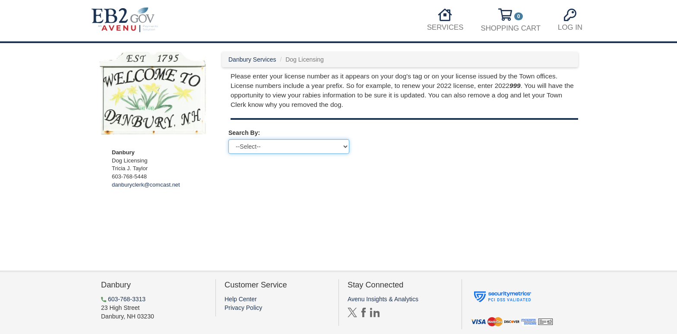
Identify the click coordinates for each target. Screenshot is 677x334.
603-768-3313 (127, 299)
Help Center (241, 299)
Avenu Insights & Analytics (383, 299)
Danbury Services (252, 59)
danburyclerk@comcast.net (146, 184)
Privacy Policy (243, 307)
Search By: (244, 132)
